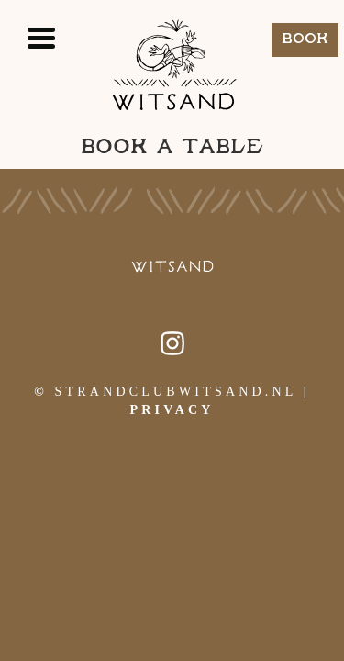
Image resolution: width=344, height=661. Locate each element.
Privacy (171, 410)
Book (305, 39)
